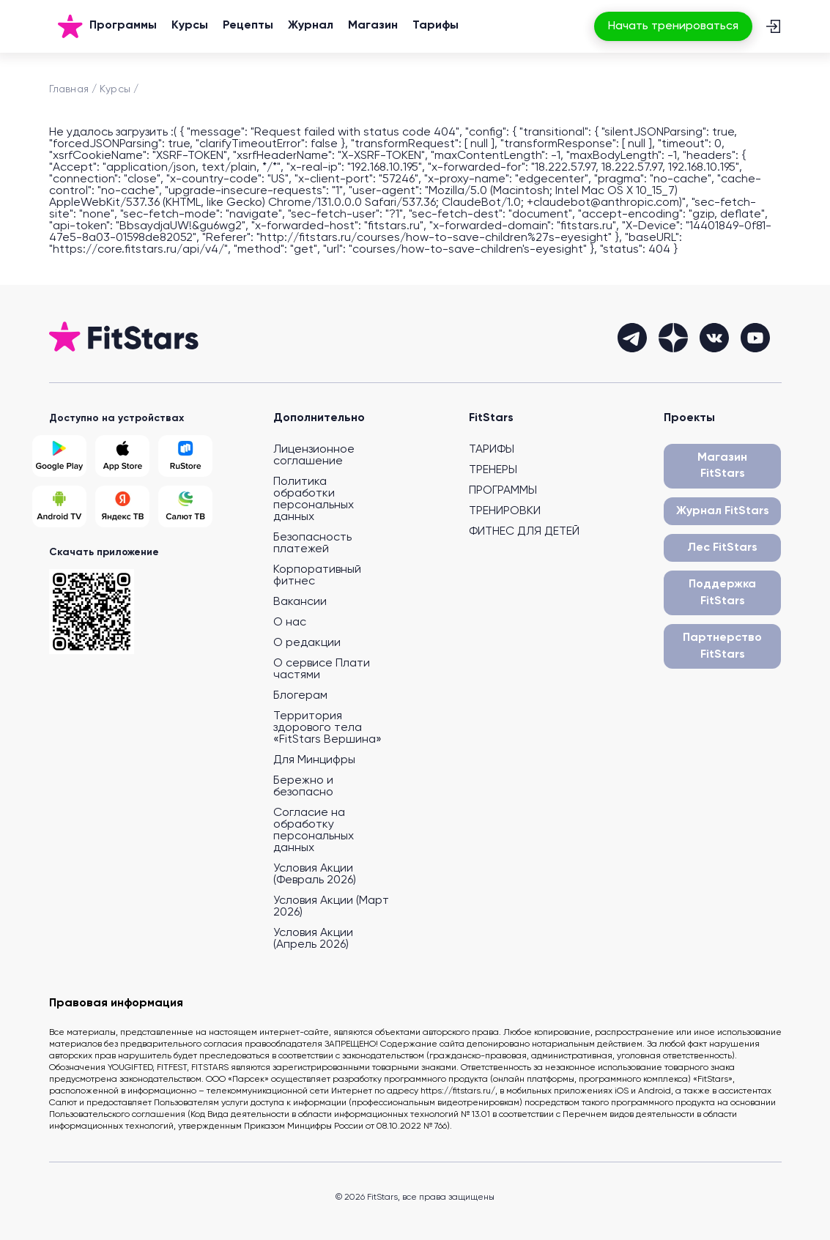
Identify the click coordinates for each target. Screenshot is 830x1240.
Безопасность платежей (312, 543)
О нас (289, 622)
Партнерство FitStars (722, 646)
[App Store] (122, 456)
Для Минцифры (314, 760)
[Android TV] (59, 506)
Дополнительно (319, 418)
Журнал (310, 25)
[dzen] (673, 337)
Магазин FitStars (722, 466)
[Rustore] (185, 456)
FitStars (491, 418)
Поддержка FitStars (722, 592)
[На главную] (70, 26)
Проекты (689, 418)
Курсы (189, 25)
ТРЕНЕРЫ (493, 470)
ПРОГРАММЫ (503, 491)
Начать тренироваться (673, 26)
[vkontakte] (714, 337)
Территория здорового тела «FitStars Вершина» (327, 728)
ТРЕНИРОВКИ (505, 511)
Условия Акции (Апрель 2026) (313, 939)
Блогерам (300, 696)
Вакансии (300, 602)
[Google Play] (59, 456)
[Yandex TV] (122, 506)
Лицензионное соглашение (314, 455)
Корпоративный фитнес (317, 575)
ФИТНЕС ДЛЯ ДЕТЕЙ (524, 532)
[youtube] (755, 337)
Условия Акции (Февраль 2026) (314, 874)
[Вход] (773, 26)
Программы (123, 25)
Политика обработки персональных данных (313, 499)
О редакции (307, 643)
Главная (69, 89)
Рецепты (248, 25)
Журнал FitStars (722, 511)
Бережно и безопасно (303, 786)
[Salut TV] (185, 506)
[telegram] (632, 337)
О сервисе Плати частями (321, 669)
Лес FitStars (722, 548)
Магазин (373, 25)
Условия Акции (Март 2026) (331, 906)
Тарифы (435, 25)
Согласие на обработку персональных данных (313, 830)
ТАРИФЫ (491, 450)
